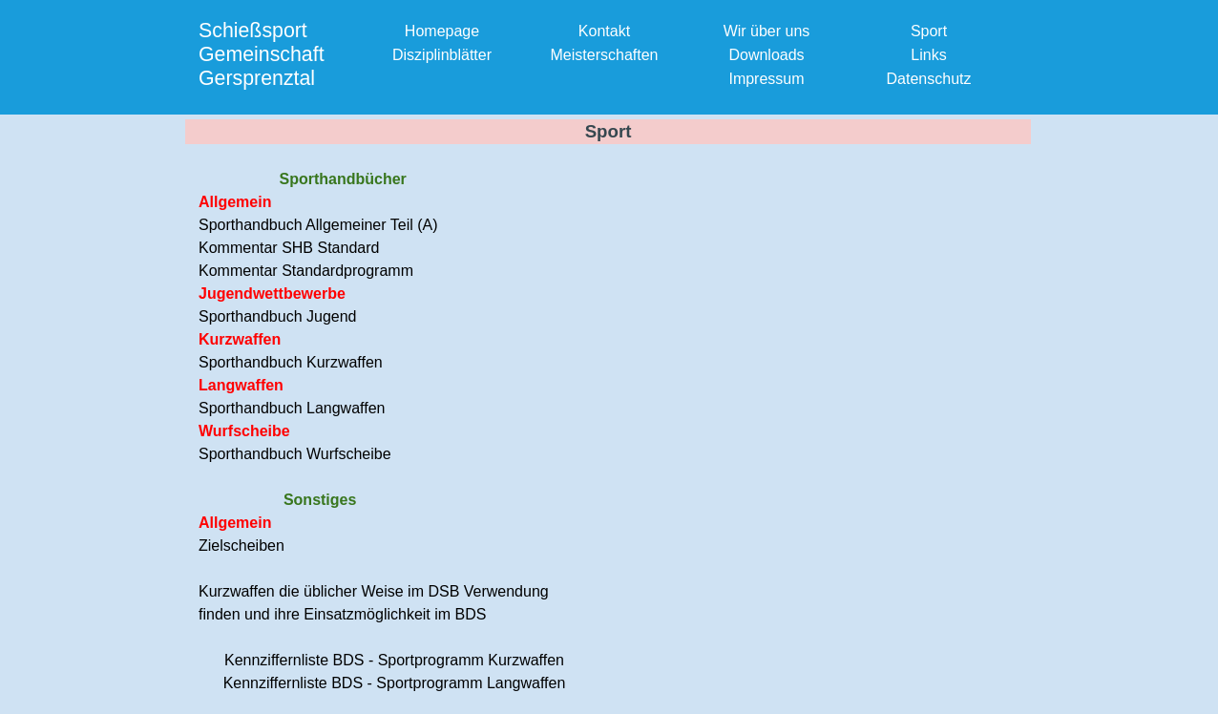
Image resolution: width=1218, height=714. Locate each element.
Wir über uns (767, 31)
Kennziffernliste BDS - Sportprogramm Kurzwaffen (394, 660)
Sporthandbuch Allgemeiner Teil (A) (318, 225)
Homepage (442, 31)
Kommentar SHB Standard (289, 248)
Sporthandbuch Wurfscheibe (295, 454)
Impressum (766, 79)
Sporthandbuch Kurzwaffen (291, 362)
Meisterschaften (605, 55)
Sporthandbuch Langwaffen (292, 408)
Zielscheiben (241, 545)
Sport (929, 31)
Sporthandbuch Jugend (277, 316)
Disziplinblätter (442, 55)
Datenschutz (929, 79)
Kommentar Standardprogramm (306, 270)
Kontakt (604, 31)
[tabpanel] (394, 431)
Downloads (766, 55)
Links (928, 55)
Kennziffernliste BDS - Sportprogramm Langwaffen (394, 683)
